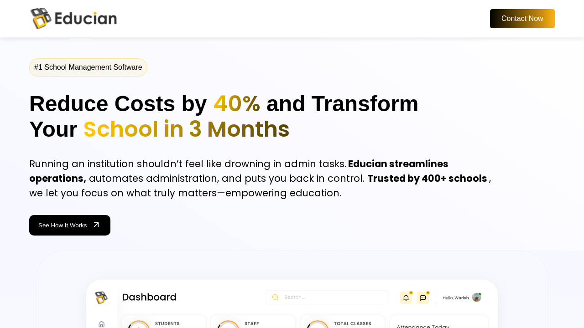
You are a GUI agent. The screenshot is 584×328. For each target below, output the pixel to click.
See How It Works (69, 225)
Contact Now (522, 18)
